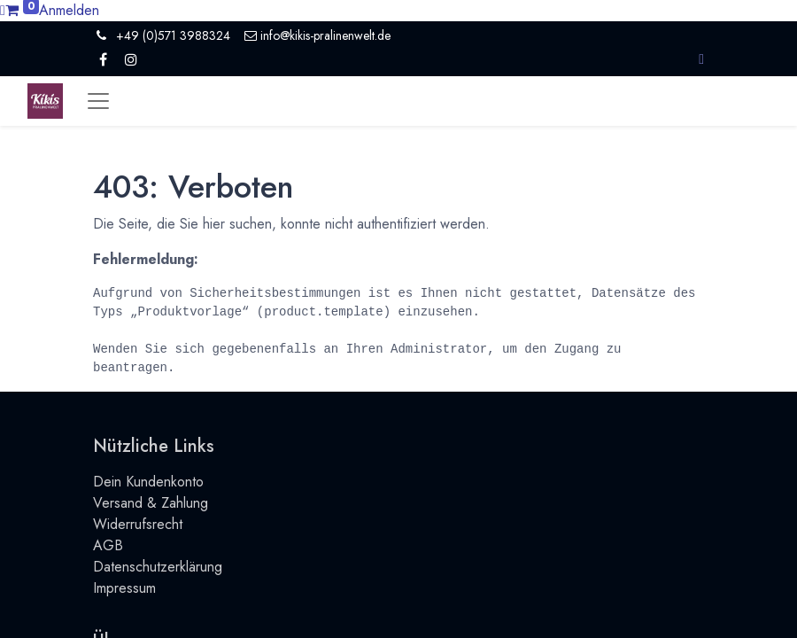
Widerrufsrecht (137, 524)
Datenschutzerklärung (157, 566)
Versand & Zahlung (150, 503)
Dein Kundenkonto (148, 481)
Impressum (124, 588)
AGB (108, 545)
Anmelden (69, 10)
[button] (701, 59)
